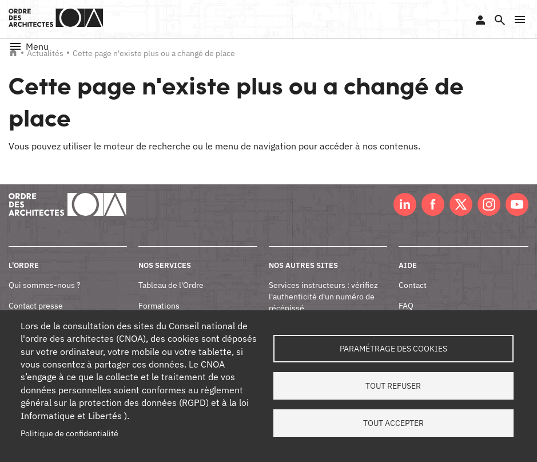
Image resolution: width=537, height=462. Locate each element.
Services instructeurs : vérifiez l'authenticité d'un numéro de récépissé (323, 296)
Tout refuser (393, 386)
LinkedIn (404, 204)
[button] (519, 19)
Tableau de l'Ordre (171, 285)
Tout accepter (393, 423)
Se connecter (480, 20)
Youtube (517, 204)
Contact (413, 285)
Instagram (489, 204)
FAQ (406, 306)
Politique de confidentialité (69, 433)
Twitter (461, 204)
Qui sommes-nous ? (45, 285)
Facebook (432, 204)
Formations (159, 306)
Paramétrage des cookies (393, 348)
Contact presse (36, 306)
